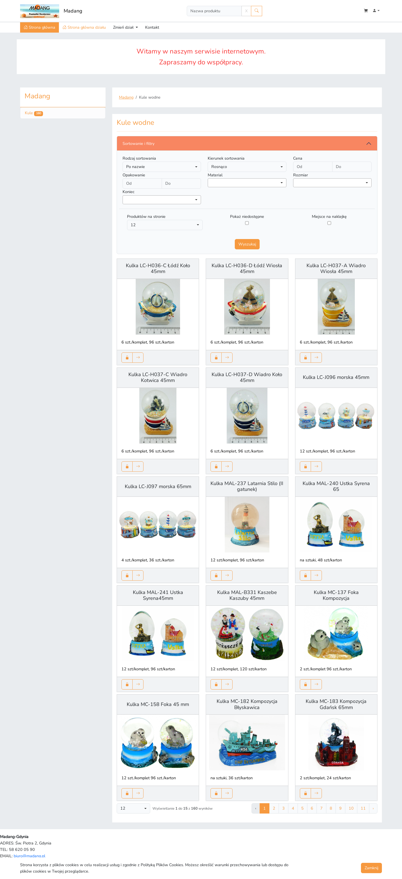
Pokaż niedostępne (247, 216)
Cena (297, 158)
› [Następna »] (373, 808)
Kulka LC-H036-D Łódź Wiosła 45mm (247, 268)
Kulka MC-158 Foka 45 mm (158, 704)
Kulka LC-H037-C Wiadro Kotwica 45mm (157, 377)
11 (363, 808)
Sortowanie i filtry (138, 143)
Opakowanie (134, 175)
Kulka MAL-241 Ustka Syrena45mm (158, 595)
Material (215, 175)
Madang (73, 11)
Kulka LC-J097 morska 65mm (158, 486)
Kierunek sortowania (226, 158)
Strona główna (39, 27)
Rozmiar (300, 175)
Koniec (129, 191)
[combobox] (247, 182)
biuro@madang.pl (29, 856)
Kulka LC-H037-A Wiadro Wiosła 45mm (336, 268)
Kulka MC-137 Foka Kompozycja (336, 595)
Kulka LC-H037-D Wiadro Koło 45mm (247, 377)
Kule (34, 113)
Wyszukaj (247, 244)
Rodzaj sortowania (139, 158)
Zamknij (371, 868)
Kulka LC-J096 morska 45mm (336, 377)
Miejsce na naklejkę (329, 216)
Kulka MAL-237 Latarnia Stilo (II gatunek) (246, 486)
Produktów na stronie (146, 216)
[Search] (214, 11)
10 (351, 808)
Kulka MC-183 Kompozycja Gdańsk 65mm (336, 704)
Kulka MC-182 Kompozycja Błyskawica (247, 704)
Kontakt (152, 27)
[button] (376, 11)
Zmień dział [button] (124, 27)
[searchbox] (210, 182)
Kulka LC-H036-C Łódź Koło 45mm (158, 268)
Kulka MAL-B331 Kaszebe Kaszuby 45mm (247, 595)
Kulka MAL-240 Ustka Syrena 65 (336, 486)
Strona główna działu (84, 27)
